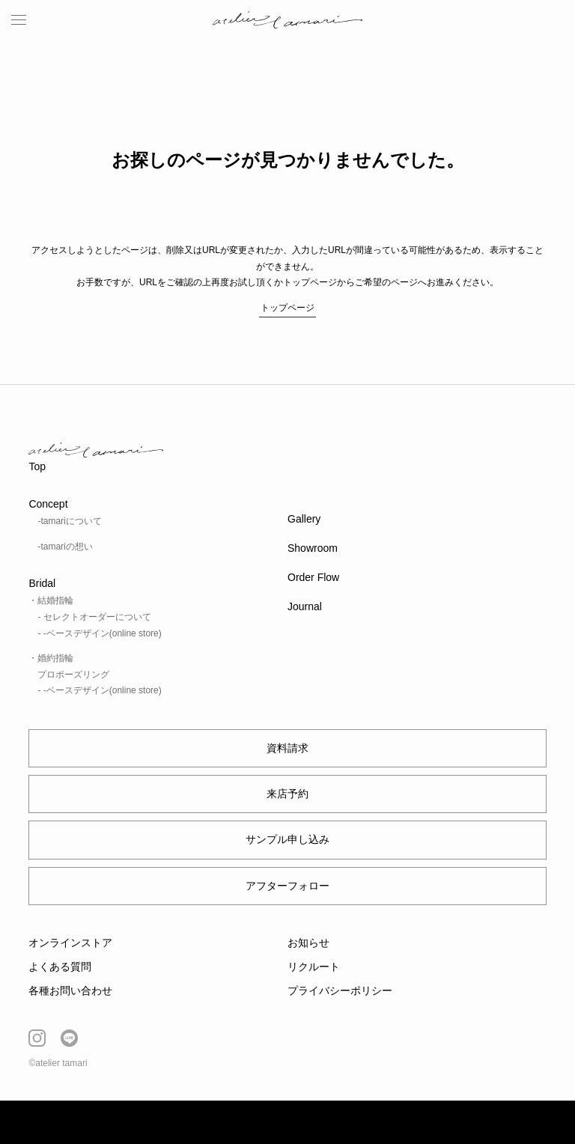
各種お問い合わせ (70, 991)
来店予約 (287, 794)
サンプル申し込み (287, 839)
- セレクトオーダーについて (93, 617)
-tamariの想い (64, 546)
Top (37, 466)
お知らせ (308, 943)
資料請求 (287, 748)
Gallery (304, 519)
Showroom (313, 548)
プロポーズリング (73, 674)
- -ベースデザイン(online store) (99, 633)
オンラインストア (70, 943)
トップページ (287, 307)
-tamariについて (69, 521)
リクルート (314, 967)
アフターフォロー (287, 886)
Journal (305, 606)
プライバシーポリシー (340, 991)
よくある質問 (59, 967)
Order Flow (313, 577)
